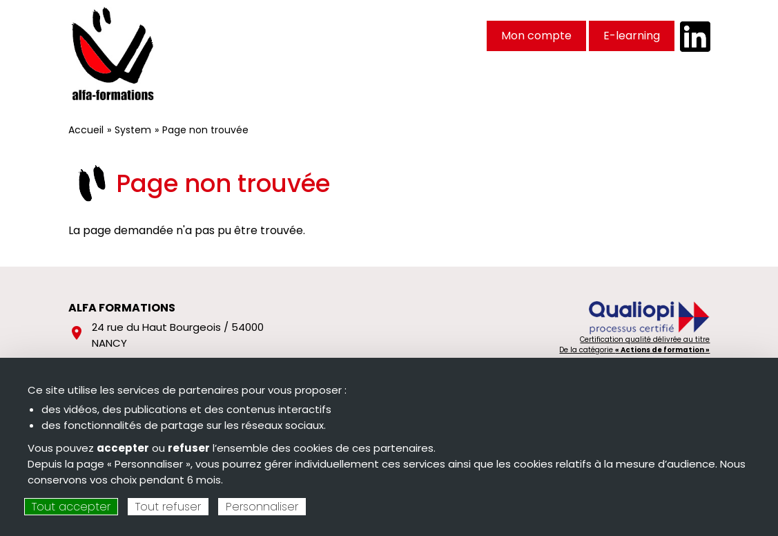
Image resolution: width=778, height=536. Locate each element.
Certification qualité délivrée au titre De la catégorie (634, 344)
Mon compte (536, 36)
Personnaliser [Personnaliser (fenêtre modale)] (262, 507)
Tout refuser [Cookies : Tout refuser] (168, 507)
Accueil (86, 130)
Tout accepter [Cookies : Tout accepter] (71, 507)
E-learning (631, 36)
